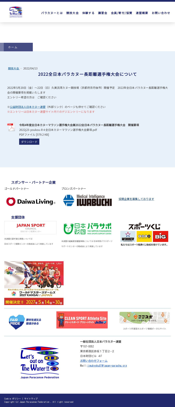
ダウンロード (29, 142)
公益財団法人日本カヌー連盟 (27, 107)
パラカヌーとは (52, 13)
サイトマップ (31, 399)
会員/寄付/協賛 (121, 13)
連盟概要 (142, 13)
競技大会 (72, 13)
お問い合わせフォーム (93, 360)
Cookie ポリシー (12, 399)
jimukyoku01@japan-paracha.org (107, 365)
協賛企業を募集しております (136, 199)
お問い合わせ (161, 13)
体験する (88, 13)
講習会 (102, 13)
